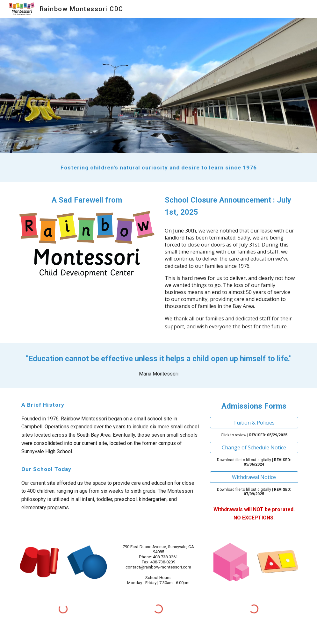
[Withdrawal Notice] (254, 477)
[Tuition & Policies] (254, 422)
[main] (158, 168)
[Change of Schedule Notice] (254, 447)
